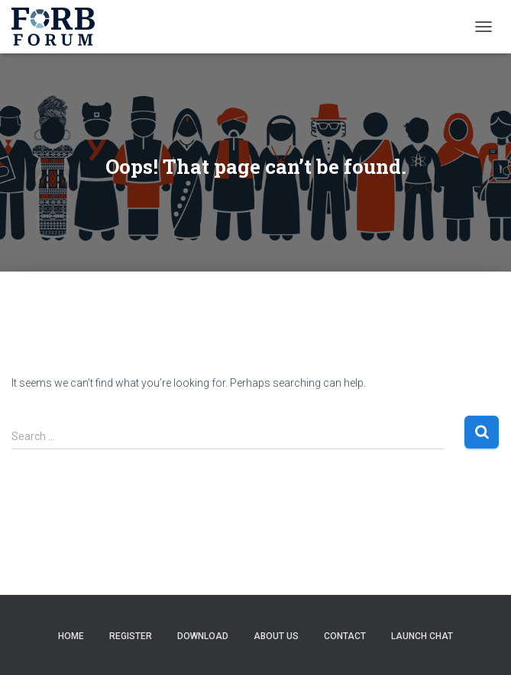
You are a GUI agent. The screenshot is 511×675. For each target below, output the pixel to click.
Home (71, 636)
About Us (276, 636)
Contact (345, 636)
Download (202, 636)
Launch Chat (422, 636)
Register (130, 636)
